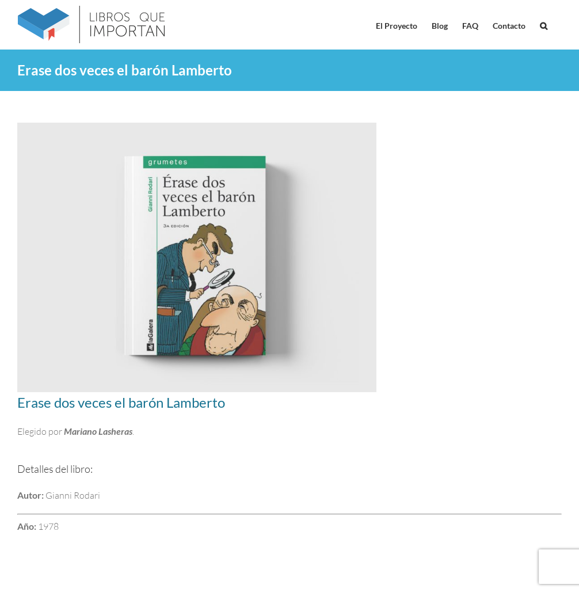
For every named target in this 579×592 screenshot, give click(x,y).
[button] (543, 25)
